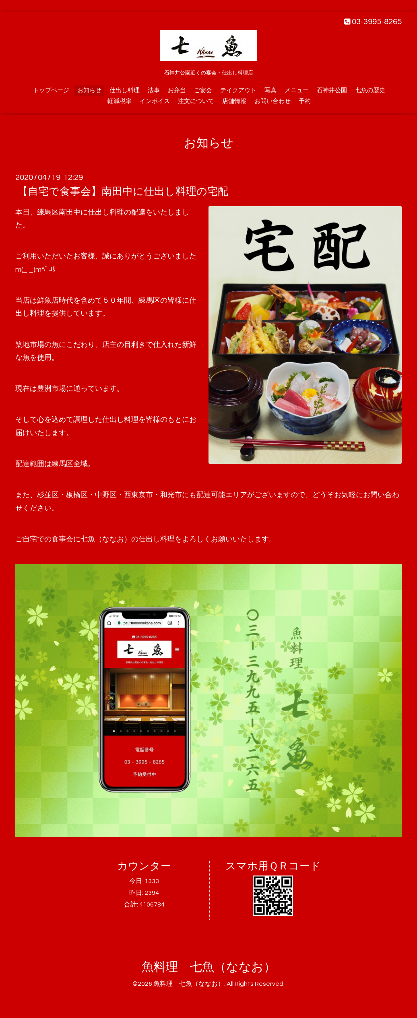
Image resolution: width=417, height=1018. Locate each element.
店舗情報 (234, 101)
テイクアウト (238, 90)
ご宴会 (203, 90)
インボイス (155, 101)
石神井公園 (332, 90)
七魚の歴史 (370, 90)
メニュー (297, 90)
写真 (270, 90)
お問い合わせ (272, 101)
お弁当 (177, 90)
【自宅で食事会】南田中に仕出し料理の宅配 (122, 191)
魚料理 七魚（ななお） (209, 967)
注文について (196, 101)
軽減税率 (119, 101)
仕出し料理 (124, 90)
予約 (305, 101)
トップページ (51, 90)
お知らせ (89, 90)
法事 (154, 90)
